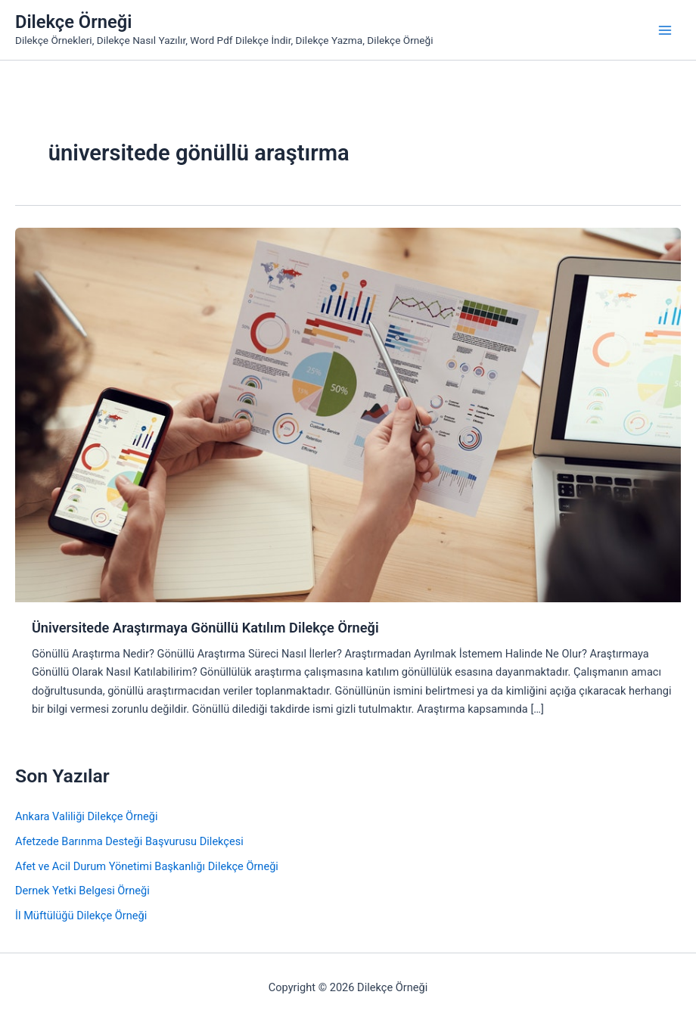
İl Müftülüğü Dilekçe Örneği (81, 915)
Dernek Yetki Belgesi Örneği (82, 890)
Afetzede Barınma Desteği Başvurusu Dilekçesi (129, 841)
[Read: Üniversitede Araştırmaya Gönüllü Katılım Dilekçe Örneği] (348, 414)
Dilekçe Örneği (73, 22)
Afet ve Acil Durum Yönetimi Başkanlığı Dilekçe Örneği (146, 866)
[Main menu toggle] (665, 30)
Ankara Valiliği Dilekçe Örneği (86, 816)
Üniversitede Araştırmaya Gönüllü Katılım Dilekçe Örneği (205, 628)
